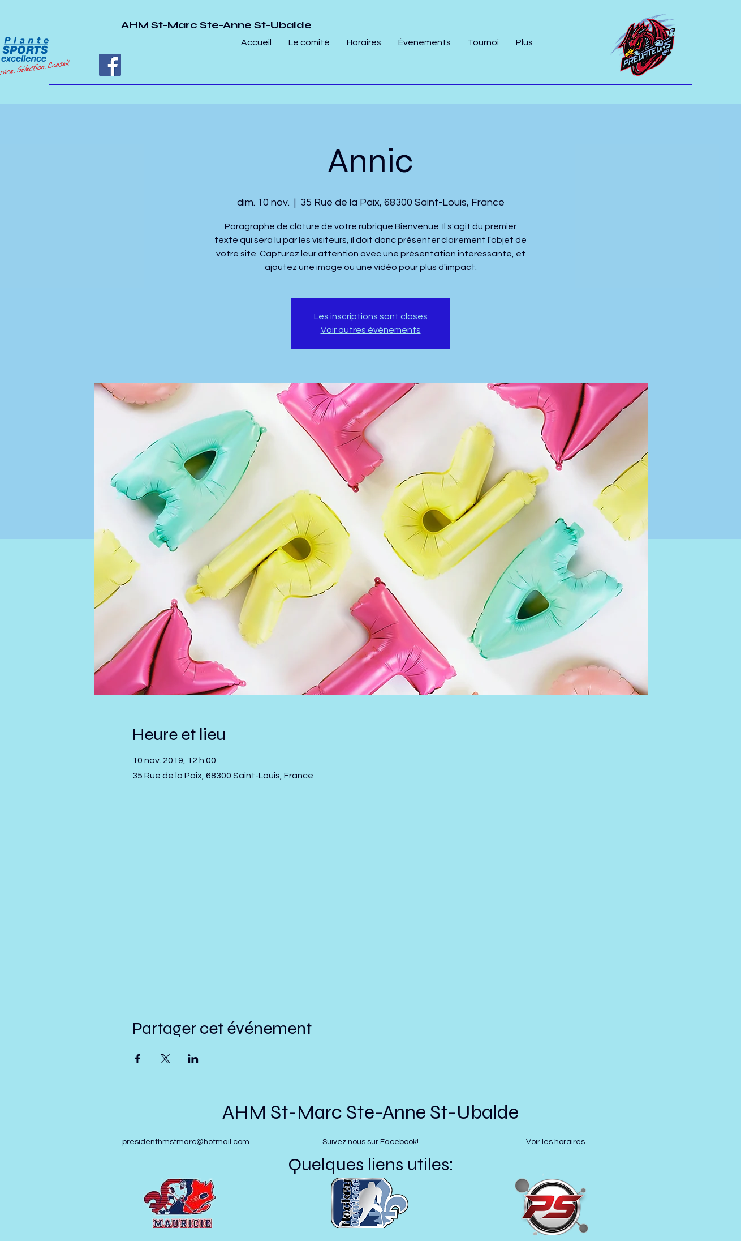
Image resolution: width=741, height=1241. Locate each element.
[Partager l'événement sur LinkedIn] (193, 1058)
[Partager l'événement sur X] (165, 1058)
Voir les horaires (555, 1142)
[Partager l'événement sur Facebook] (137, 1058)
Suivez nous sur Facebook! (370, 1142)
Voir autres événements (371, 330)
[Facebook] (110, 65)
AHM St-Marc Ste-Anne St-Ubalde (216, 25)
